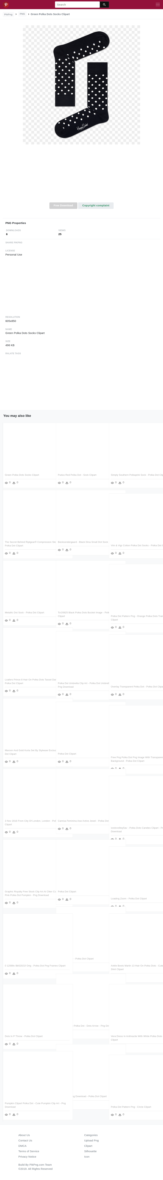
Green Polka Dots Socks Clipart (22, 475)
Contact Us (25, 1140)
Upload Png (91, 1140)
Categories (91, 1135)
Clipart (88, 1145)
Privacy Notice (27, 1156)
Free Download (63, 205)
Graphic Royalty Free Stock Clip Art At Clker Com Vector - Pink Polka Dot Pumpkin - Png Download (28, 895)
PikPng (8, 14)
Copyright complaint (95, 205)
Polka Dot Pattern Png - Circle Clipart (131, 1107)
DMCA (22, 1145)
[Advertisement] (81, 175)
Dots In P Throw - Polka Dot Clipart (24, 1036)
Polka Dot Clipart (67, 753)
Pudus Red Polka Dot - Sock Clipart (77, 475)
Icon (86, 1156)
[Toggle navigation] (157, 4)
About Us (24, 1135)
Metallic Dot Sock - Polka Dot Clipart (24, 612)
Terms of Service (28, 1151)
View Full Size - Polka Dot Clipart (76, 958)
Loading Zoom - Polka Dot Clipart (129, 898)
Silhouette (90, 1151)
